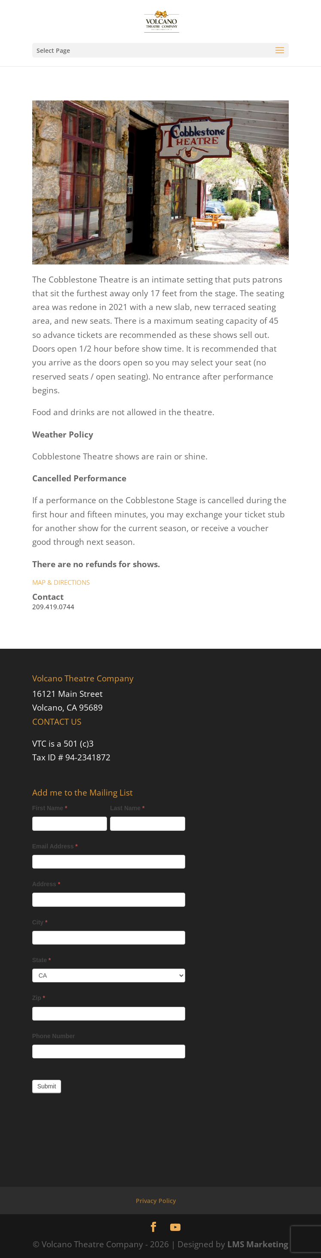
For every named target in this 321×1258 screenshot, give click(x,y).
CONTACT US (56, 721)
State (41, 960)
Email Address (55, 846)
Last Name (127, 808)
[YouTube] (175, 1227)
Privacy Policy (156, 1201)
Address (46, 884)
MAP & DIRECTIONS (61, 582)
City (40, 922)
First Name (49, 808)
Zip (38, 997)
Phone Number (53, 1036)
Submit (46, 1086)
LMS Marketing (257, 1244)
